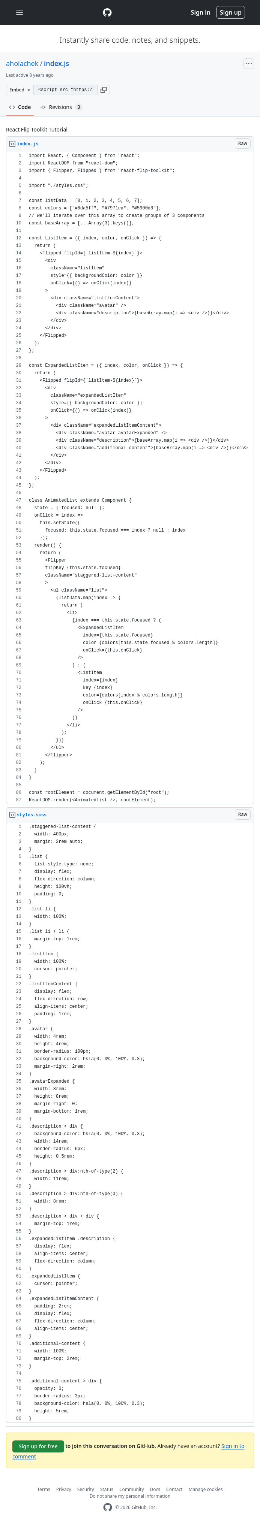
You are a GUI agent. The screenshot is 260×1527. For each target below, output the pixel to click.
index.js (56, 63)
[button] (103, 90)
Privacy (63, 1489)
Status (106, 1489)
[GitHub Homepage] (107, 1507)
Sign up (231, 12)
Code (20, 107)
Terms (43, 1489)
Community (131, 1489)
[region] (130, 478)
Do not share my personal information (130, 1496)
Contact (174, 1489)
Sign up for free (38, 1446)
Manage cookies (206, 1489)
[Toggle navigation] (19, 12)
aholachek (22, 63)
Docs (155, 1489)
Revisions (61, 107)
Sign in (200, 12)
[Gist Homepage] (107, 12)
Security (85, 1489)
